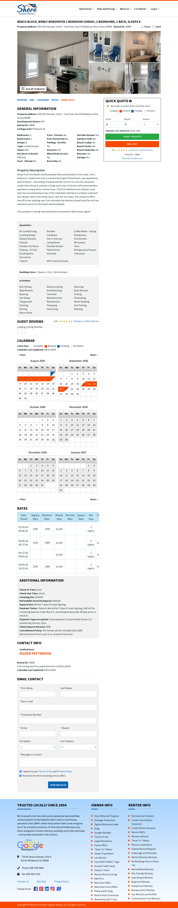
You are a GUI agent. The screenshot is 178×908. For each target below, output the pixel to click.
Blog (97, 828)
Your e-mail (26, 701)
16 (20, 388)
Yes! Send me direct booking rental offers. (44, 775)
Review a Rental (139, 836)
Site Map (41, 881)
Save (156, 26)
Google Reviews (102, 832)
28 (48, 393)
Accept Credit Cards (104, 866)
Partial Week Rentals (142, 869)
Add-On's (99, 878)
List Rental (140, 8)
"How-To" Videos (103, 849)
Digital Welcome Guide (106, 824)
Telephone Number (30, 714)
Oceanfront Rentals (142, 885)
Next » (93, 354)
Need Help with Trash (105, 899)
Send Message (58, 784)
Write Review (92, 321)
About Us (125, 8)
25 (31, 393)
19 (36, 388)
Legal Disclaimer (103, 841)
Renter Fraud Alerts (141, 844)
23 (20, 393)
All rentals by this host (132, 158)
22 (53, 388)
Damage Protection (104, 820)
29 (53, 393)
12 (36, 383)
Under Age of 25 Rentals (144, 853)
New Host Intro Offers (106, 886)
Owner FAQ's (101, 845)
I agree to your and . (47, 771)
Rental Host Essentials (106, 895)
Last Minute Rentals (142, 877)
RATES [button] (55, 99)
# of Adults (25, 741)
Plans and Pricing (106, 8)
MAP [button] (32, 99)
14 (48, 383)
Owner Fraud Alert (104, 853)
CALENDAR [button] (43, 99)
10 (25, 383)
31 (25, 398)
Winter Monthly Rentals (144, 857)
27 (42, 393)
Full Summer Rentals (142, 815)
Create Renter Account (143, 828)
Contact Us (23, 881)
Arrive (23, 727)
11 (31, 383)
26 (36, 393)
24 (25, 393)
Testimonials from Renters (145, 898)
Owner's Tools (102, 870)
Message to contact (30, 754)
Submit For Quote (132, 136)
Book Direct (85, 8)
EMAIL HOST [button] (68, 99)
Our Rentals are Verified (144, 894)
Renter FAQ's (138, 832)
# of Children (67, 741)
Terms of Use (45, 771)
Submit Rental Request (143, 848)
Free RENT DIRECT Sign (106, 861)
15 (53, 383)
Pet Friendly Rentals (142, 873)
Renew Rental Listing (105, 874)
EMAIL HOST (132, 144)
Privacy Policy (64, 771)
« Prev (22, 354)
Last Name (66, 688)
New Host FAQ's (102, 882)
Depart (64, 727)
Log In (154, 8)
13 (42, 383)
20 (42, 388)
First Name (26, 688)
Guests (146, 119)
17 (25, 388)
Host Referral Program (106, 815)
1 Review (77, 321)
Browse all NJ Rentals (143, 890)
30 (20, 398)
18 (31, 388)
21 (48, 388)
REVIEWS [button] (22, 99)
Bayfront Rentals (140, 881)
